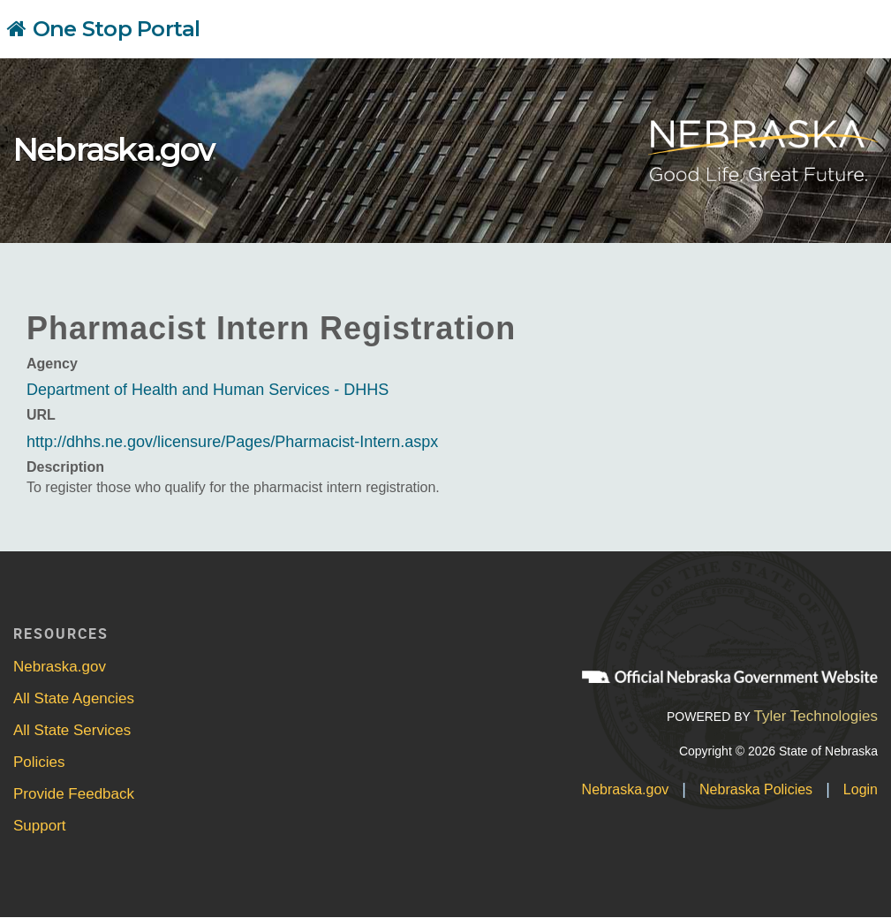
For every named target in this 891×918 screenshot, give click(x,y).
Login (860, 789)
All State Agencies (73, 698)
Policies (39, 762)
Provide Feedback (73, 793)
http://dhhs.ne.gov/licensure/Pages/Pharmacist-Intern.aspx (232, 442)
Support (39, 825)
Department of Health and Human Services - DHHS (207, 389)
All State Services (72, 730)
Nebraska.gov (114, 149)
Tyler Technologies (815, 716)
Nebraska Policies (755, 789)
